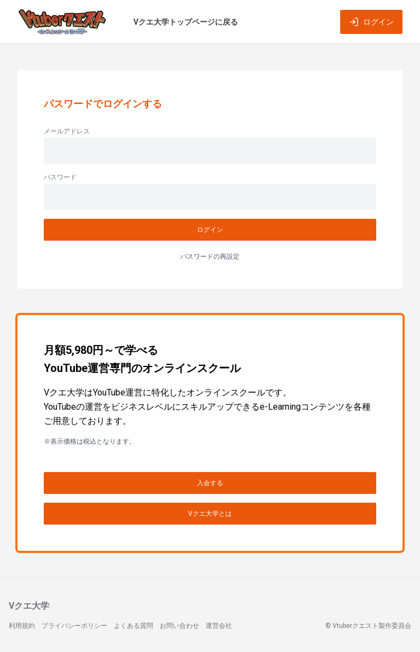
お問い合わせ (179, 626)
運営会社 (219, 626)
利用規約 (22, 626)
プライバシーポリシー (74, 626)
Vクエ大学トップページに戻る (185, 22)
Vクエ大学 (29, 606)
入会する (210, 483)
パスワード (60, 177)
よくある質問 (133, 626)
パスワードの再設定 (210, 256)
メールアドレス (67, 131)
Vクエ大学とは (210, 513)
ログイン (371, 22)
